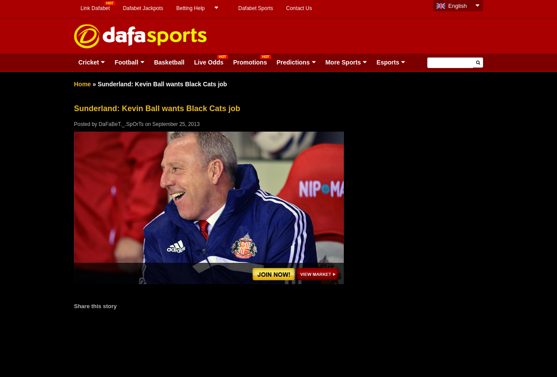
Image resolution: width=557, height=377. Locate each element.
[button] (478, 63)
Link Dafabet (95, 8)
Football (126, 62)
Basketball (169, 62)
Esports (387, 62)
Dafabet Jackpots (143, 8)
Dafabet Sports (255, 8)
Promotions (250, 62)
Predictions (292, 62)
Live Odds (209, 62)
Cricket (88, 62)
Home (82, 84)
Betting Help (190, 8)
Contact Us (299, 8)
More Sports (343, 62)
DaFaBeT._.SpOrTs (121, 124)
